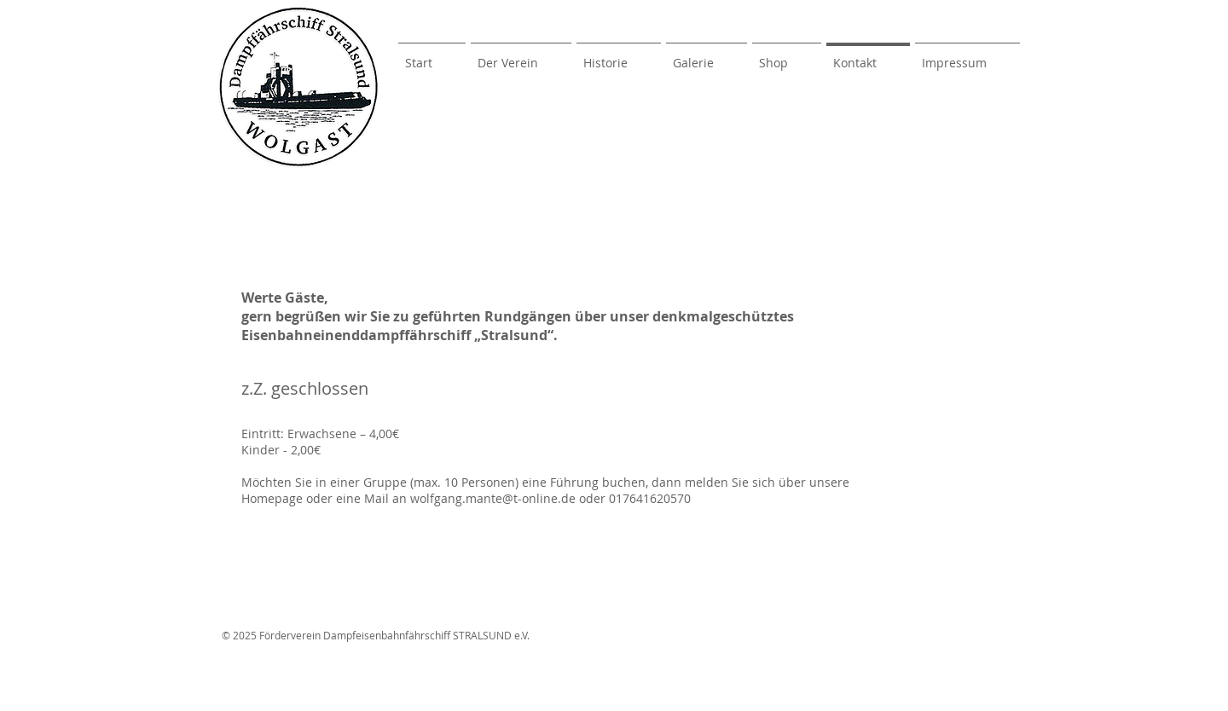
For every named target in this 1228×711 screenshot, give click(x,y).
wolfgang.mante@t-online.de (493, 498)
